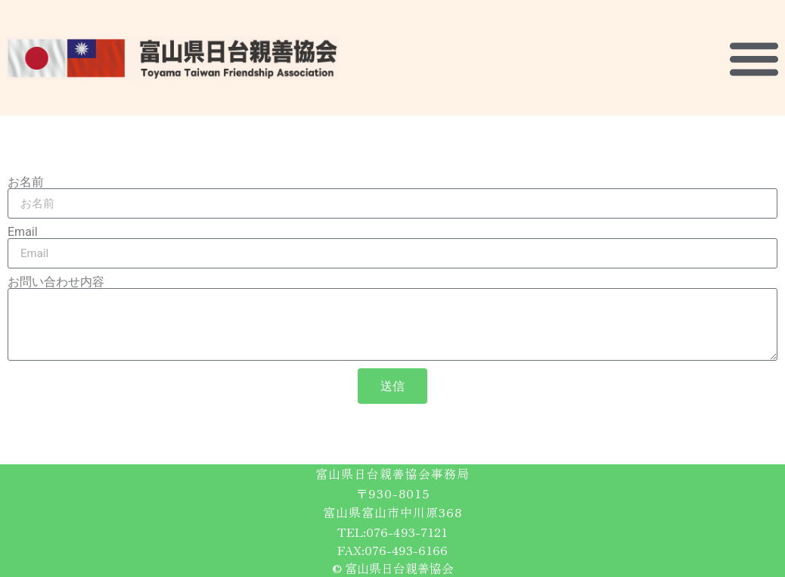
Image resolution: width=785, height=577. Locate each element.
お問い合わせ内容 (56, 282)
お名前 (26, 182)
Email (23, 232)
